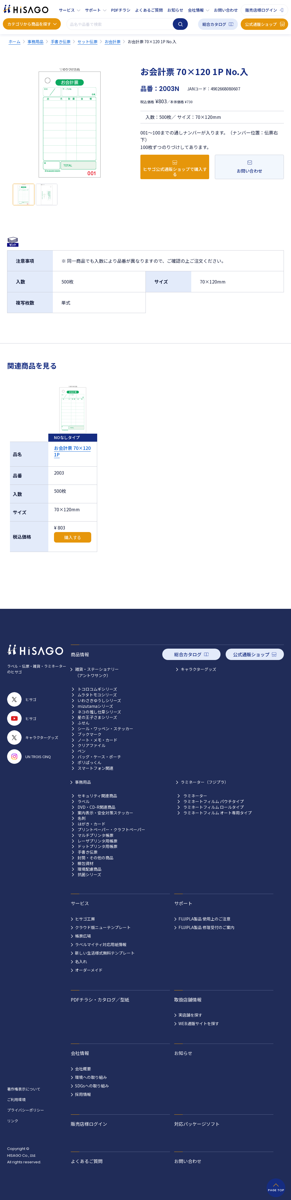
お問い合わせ (226, 10)
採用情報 (83, 1094)
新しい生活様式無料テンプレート (105, 953)
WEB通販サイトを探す (198, 1023)
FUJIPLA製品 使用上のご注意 (204, 919)
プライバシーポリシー (25, 1110)
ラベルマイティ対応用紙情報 (100, 944)
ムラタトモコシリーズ (97, 694)
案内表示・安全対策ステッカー (105, 812)
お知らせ (175, 10)
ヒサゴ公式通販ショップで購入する (175, 171)
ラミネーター (195, 795)
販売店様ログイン (261, 10)
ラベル (84, 801)
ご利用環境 (16, 1099)
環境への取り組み (91, 1077)
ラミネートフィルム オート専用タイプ (217, 812)
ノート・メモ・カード (97, 740)
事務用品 (83, 782)
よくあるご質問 (149, 10)
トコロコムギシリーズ (97, 689)
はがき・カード (91, 824)
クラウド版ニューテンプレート (103, 927)
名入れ (81, 961)
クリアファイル (91, 745)
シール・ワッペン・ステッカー (105, 728)
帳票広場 (83, 936)
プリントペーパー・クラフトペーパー (111, 829)
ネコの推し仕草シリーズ (99, 711)
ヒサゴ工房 (85, 919)
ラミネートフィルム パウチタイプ (213, 801)
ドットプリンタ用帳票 (97, 846)
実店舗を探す (190, 1015)
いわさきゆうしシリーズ (99, 700)
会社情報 (196, 10)
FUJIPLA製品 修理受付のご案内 (206, 927)
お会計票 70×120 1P (72, 451)
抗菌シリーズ (89, 874)
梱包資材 (85, 863)
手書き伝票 (87, 852)
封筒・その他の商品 (95, 857)
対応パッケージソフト (197, 1123)
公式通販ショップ (261, 24)
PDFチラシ (120, 10)
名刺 (82, 818)
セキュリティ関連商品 (97, 795)
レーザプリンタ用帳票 (97, 841)
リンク (12, 1121)
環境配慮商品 (89, 869)
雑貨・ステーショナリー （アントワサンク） (97, 672)
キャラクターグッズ (198, 669)
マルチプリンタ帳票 (95, 835)
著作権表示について (23, 1089)
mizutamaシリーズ (95, 706)
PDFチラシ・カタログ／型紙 (100, 999)
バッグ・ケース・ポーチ (99, 756)
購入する (72, 537)
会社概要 (83, 1068)
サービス (67, 10)
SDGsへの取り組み (92, 1086)
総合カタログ (214, 24)
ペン (82, 751)
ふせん (84, 723)
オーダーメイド (89, 970)
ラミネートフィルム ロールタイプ (213, 807)
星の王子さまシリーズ (97, 717)
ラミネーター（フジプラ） (204, 782)
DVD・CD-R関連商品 (96, 807)
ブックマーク (89, 734)
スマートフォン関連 (95, 768)
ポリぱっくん (89, 762)
